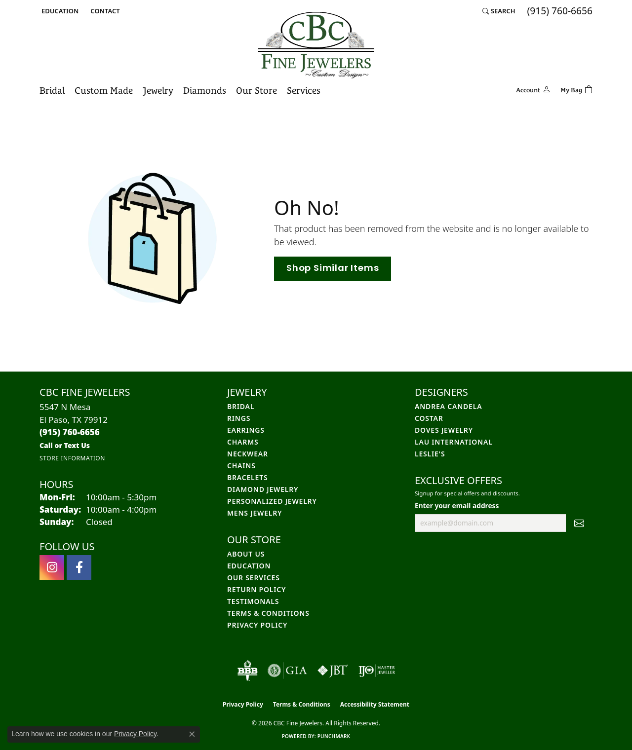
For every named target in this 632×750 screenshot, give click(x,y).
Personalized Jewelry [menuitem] (272, 501)
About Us (246, 554)
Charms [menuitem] (242, 442)
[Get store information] (72, 458)
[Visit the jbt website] (333, 670)
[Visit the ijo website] (376, 670)
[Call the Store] (70, 432)
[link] (103, 10)
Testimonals (253, 601)
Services (303, 90)
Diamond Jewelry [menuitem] (262, 489)
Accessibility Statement (374, 704)
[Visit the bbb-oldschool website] (247, 670)
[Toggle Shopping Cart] (576, 88)
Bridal (52, 90)
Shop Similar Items (332, 268)
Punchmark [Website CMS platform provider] (334, 736)
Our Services (253, 577)
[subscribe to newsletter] (579, 523)
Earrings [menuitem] (246, 430)
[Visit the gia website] (287, 670)
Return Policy (256, 589)
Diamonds (204, 90)
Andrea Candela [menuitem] (448, 406)
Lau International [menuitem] (454, 442)
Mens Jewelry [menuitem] (254, 513)
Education (249, 565)
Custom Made (104, 90)
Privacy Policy (257, 625)
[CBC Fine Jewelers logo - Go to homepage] (316, 45)
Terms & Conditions (268, 613)
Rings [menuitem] (238, 418)
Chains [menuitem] (241, 465)
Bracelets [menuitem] (247, 477)
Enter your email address (457, 505)
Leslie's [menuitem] (430, 453)
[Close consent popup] (192, 734)
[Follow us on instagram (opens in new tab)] (52, 567)
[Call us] (65, 445)
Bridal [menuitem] (240, 406)
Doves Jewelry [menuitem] (444, 430)
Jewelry (158, 90)
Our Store (256, 90)
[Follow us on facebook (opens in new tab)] (79, 567)
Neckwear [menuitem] (247, 453)
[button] (59, 10)
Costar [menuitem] (429, 418)
